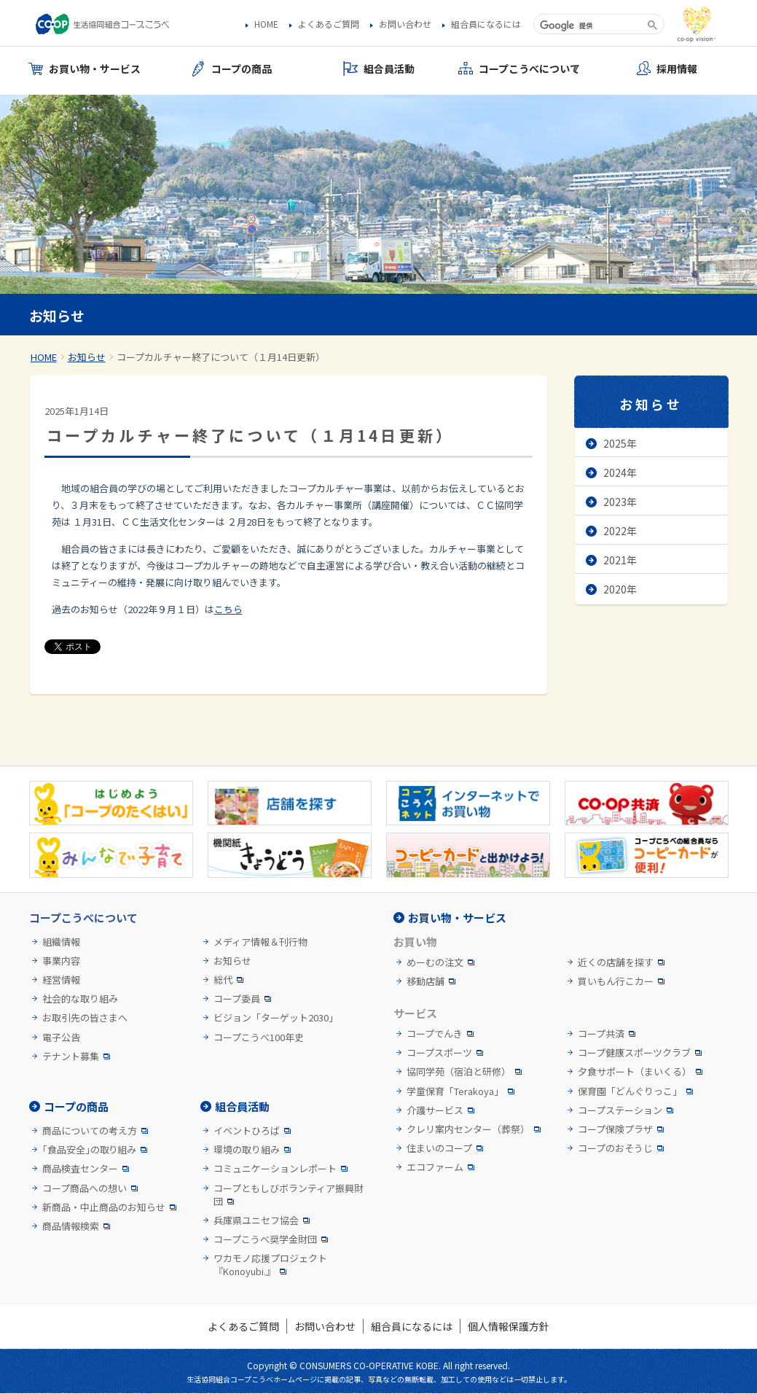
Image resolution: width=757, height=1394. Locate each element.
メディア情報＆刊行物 (260, 942)
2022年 (620, 530)
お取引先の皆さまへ (85, 1017)
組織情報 (61, 942)
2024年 (620, 472)
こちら (228, 609)
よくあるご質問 (328, 24)
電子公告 (61, 1037)
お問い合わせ (405, 24)
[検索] (589, 25)
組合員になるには (486, 24)
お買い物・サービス (457, 917)
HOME (266, 24)
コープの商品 (76, 1106)
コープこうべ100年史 (258, 1037)
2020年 (620, 589)
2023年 (620, 501)
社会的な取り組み (80, 998)
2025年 (620, 443)
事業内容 (61, 960)
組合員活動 (242, 1106)
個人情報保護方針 (508, 1326)
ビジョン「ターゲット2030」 (275, 1017)
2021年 (620, 560)
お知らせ (87, 357)
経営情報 (61, 979)
